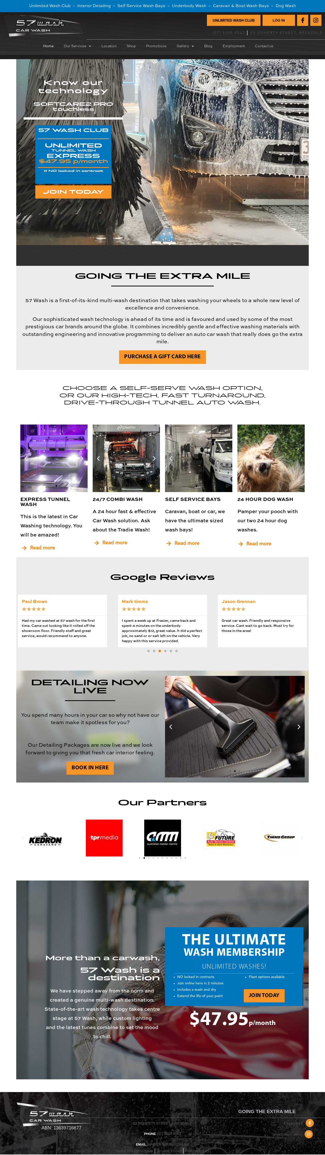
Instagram (286, 1134)
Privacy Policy (169, 1151)
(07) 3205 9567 (229, 33)
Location (109, 46)
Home (48, 46)
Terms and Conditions (134, 1151)
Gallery (185, 46)
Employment (234, 46)
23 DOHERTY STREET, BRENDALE (286, 33)
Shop (131, 46)
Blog (208, 46)
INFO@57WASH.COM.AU (168, 1144)
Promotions (156, 46)
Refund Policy (197, 1151)
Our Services (77, 46)
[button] (26, 458)
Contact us (264, 46)
